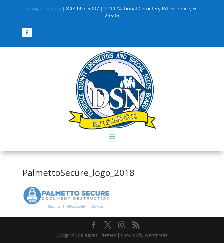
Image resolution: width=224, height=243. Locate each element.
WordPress (156, 235)
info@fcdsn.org (43, 8)
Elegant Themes (98, 235)
